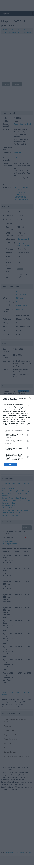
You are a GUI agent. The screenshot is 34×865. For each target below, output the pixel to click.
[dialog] (17, 432)
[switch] (27, 435)
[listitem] (17, 430)
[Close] (30, 398)
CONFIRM (10, 464)
